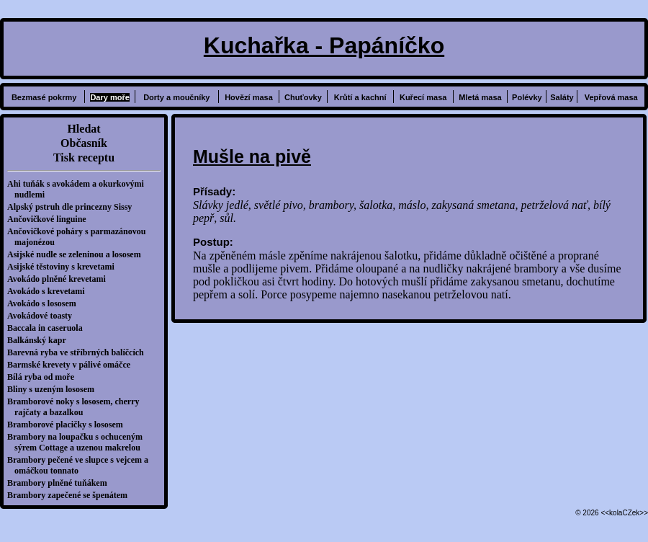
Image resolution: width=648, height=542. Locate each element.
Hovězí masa (249, 97)
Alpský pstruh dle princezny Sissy (73, 207)
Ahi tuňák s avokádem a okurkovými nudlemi (79, 189)
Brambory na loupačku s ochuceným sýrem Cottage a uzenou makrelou (78, 442)
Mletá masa (480, 97)
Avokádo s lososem (45, 303)
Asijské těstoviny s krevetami (64, 267)
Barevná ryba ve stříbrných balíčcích (79, 352)
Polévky (527, 97)
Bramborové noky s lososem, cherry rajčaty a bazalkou (76, 406)
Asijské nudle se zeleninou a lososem (77, 254)
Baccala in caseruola (48, 328)
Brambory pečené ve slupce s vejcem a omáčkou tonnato (81, 465)
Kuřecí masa (423, 97)
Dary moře (109, 97)
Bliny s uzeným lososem (54, 389)
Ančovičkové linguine (50, 219)
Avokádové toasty (43, 316)
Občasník (83, 143)
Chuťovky (303, 97)
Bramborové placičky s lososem (68, 424)
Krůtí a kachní (360, 97)
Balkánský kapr (40, 340)
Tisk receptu (83, 157)
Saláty (561, 97)
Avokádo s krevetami (49, 291)
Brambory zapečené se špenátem (70, 495)
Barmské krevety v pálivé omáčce (72, 365)
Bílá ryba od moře (44, 377)
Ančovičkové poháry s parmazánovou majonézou (79, 236)
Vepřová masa (611, 97)
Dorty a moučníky (176, 97)
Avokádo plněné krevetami (60, 279)
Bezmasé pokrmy (44, 97)
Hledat (83, 129)
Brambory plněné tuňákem (60, 483)
